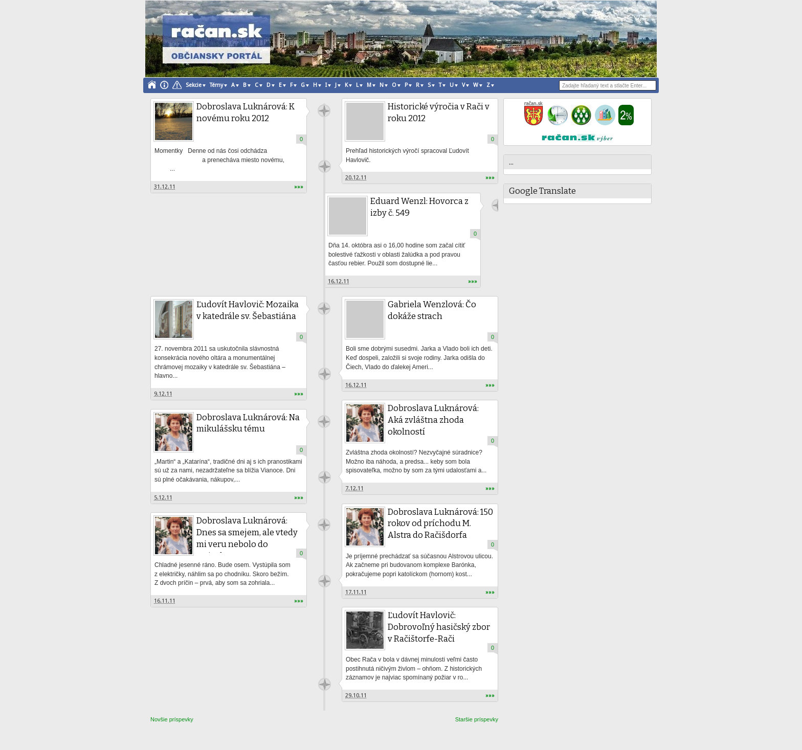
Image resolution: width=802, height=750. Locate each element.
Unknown (324, 166)
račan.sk (324, 110)
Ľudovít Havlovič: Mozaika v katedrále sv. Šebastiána (249, 311)
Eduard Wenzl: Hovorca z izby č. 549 (421, 207)
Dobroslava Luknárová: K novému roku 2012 (247, 113)
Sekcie (194, 85)
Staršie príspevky (476, 719)
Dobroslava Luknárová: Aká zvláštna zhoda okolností (434, 420)
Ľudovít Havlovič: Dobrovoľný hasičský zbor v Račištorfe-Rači (440, 627)
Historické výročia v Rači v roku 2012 (439, 113)
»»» (298, 187)
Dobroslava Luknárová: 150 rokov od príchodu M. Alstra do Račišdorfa (441, 524)
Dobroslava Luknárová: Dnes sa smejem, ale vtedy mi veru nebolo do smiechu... (248, 538)
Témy (216, 85)
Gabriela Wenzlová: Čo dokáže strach (432, 311)
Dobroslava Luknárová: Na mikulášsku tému (249, 424)
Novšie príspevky (171, 719)
